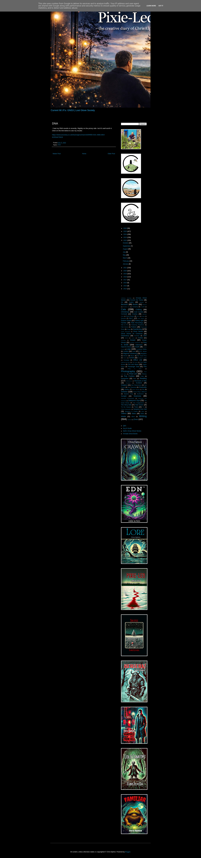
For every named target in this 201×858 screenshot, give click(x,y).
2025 (125, 231)
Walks (142, 413)
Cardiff (142, 306)
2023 (125, 237)
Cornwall (124, 314)
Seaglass (124, 385)
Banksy (142, 302)
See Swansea (132, 387)
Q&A (124, 426)
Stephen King (128, 394)
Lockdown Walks (141, 349)
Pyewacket (124, 378)
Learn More (151, 6)
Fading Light (139, 320)
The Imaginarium (138, 403)
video (142, 411)
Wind (133, 416)
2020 (125, 271)
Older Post (111, 154)
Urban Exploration (126, 409)
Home (84, 154)
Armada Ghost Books (130, 434)
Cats (123, 309)
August (125, 249)
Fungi (128, 329)
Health (137, 347)
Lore (133, 351)
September (127, 246)
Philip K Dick (134, 368)
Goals (133, 338)
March (125, 258)
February (126, 261)
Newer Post (57, 154)
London (125, 351)
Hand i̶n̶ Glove (126, 347)
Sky (143, 389)
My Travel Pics (142, 355)
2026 (125, 228)
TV (143, 407)
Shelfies (126, 389)
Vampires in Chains (131, 411)
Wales (134, 413)
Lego (129, 349)
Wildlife (123, 416)
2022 (125, 240)
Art (122, 302)
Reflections (129, 381)
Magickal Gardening (130, 353)
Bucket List (126, 306)
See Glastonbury (136, 385)
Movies (125, 355)
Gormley (123, 340)
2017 (125, 280)
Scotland (139, 383)
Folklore (134, 327)
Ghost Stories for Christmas (132, 334)
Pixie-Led (133, 374)
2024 (125, 234)
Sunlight (124, 396)
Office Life (137, 360)
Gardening (137, 329)
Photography (128, 371)
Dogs (143, 316)
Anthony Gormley (126, 298)
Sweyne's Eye (134, 400)
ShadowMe (143, 387)
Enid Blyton (141, 318)
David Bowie (130, 316)
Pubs (142, 376)
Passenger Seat (133, 366)
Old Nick (135, 362)
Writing (143, 416)
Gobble (140, 338)
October (126, 243)
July (124, 252)
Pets (145, 366)
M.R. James (143, 351)
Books (135, 304)
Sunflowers (140, 394)
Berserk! (124, 304)
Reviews (128, 383)
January (126, 264)
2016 (125, 283)
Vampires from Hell (140, 409)
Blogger (127, 852)
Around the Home (136, 300)
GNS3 (126, 338)
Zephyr (129, 419)
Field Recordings (137, 323)
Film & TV (124, 325)
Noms (125, 358)
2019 (125, 274)
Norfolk (131, 358)
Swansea (137, 396)
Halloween (139, 345)
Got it (160, 6)
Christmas (125, 312)
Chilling (139, 309)
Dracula (123, 318)
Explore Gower (126, 320)
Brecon (145, 304)
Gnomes (136, 335)
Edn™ (131, 318)
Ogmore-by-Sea (125, 362)
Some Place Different (140, 392)
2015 (125, 286)
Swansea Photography (127, 398)
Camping (135, 306)
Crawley (134, 314)
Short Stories (135, 389)
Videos (124, 413)
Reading (143, 378)
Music (132, 355)
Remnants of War (140, 381)
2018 (125, 277)
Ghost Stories (138, 331)
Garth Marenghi (125, 331)
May (124, 255)
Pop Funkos (129, 376)
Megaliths (144, 353)
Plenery (144, 374)
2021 (125, 268)
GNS (145, 336)
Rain (134, 378)
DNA (59, 145)
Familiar (124, 323)
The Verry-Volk (126, 405)
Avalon (131, 302)
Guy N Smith (127, 428)
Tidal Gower (139, 405)
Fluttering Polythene (137, 325)
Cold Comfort (138, 312)
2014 (125, 289)
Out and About (133, 364)
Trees (136, 407)
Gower (132, 340)
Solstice (124, 392)
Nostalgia (126, 360)
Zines (135, 419)
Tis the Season (126, 407)
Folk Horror (124, 327)
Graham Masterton (135, 342)
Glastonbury (125, 336)
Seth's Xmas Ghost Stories (132, 431)
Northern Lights (142, 358)
